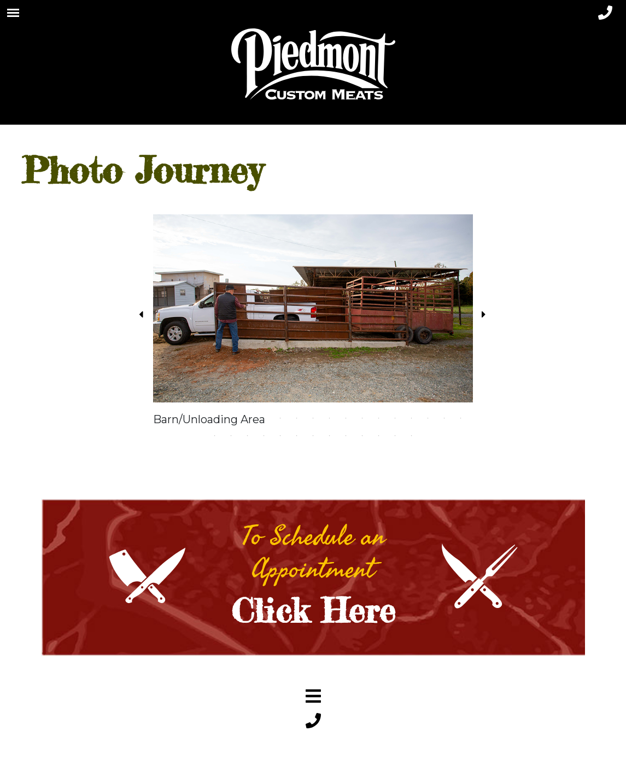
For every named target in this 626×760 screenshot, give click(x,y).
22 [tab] (247, 435)
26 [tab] (313, 435)
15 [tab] (395, 418)
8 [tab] (280, 418)
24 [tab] (280, 435)
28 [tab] (346, 435)
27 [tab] (329, 435)
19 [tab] (460, 418)
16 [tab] (411, 418)
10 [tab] (313, 418)
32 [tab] (411, 435)
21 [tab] (231, 435)
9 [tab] (296, 418)
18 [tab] (444, 418)
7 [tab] (264, 418)
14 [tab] (378, 418)
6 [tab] (247, 418)
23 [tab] (264, 435)
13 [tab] (362, 418)
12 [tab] (346, 418)
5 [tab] (231, 418)
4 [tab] (214, 418)
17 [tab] (428, 418)
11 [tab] (329, 418)
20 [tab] (214, 435)
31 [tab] (395, 435)
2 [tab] (182, 418)
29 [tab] (362, 435)
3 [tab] (198, 418)
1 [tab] (165, 418)
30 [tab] (378, 435)
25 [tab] (296, 435)
